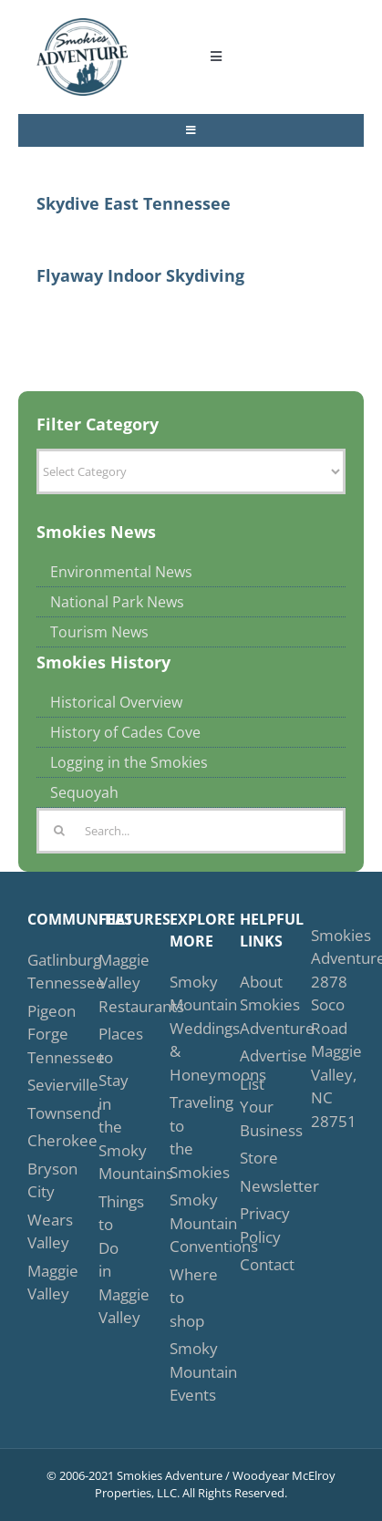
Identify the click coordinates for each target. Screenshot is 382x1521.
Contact (256, 1264)
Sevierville (43, 1084)
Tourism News (99, 632)
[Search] (59, 831)
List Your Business (256, 1107)
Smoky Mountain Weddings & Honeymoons (186, 1028)
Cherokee (43, 1140)
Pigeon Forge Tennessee (43, 1034)
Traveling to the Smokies (186, 1137)
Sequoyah (84, 792)
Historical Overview (116, 702)
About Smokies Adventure (256, 1005)
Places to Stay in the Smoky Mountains (114, 1103)
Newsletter (256, 1185)
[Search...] (191, 831)
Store (256, 1157)
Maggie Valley (43, 1282)
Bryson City (43, 1180)
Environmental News (121, 572)
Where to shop (186, 1297)
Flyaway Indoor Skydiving (140, 275)
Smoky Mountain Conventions (186, 1223)
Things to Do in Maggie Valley (114, 1260)
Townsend (43, 1112)
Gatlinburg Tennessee (43, 971)
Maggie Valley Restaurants (114, 983)
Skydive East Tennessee (133, 203)
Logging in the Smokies (129, 762)
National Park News (117, 602)
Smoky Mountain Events (186, 1371)
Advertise (256, 1055)
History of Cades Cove (125, 732)
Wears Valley (43, 1231)
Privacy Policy (256, 1225)
